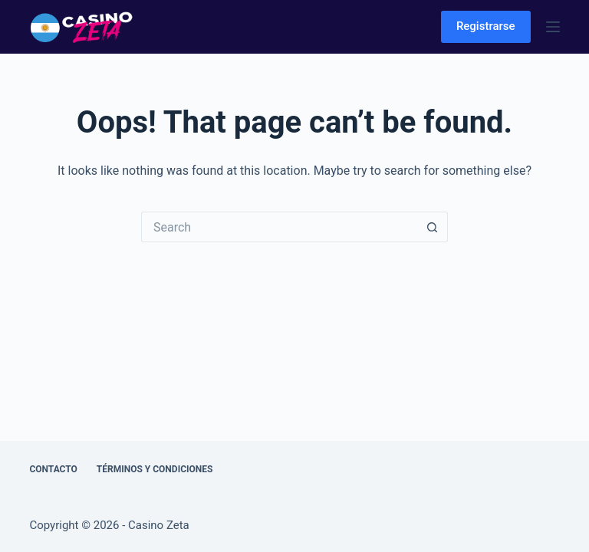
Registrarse (485, 26)
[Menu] (553, 27)
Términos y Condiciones (155, 469)
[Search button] (432, 227)
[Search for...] (279, 227)
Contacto (53, 469)
